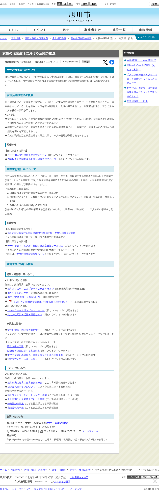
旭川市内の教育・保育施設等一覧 (24, 382)
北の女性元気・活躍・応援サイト (24, 314)
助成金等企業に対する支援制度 (23, 350)
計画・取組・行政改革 (36, 38)
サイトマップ (74, 489)
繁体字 (22, 4)
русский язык (43, 4)
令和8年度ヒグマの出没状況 (141, 60)
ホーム (3, 38)
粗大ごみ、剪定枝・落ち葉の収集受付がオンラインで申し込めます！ (142, 92)
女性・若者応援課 (57, 423)
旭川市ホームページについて (15, 489)
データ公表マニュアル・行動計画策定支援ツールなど (35, 245)
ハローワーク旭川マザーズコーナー (26, 310)
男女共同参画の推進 (81, 38)
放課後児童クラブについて (21, 386)
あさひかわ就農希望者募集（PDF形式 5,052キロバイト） (41, 302)
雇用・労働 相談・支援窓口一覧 (24, 297)
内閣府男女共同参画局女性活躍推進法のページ (31, 159)
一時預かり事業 (15, 403)
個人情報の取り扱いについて (49, 489)
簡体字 (13, 4)
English (3, 4)
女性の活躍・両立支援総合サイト (24, 329)
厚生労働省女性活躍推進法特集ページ (27, 154)
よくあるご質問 (62, 481)
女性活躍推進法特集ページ (30, 254)
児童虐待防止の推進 (137, 101)
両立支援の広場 (15, 346)
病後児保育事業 (15, 407)
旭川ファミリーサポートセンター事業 (27, 395)
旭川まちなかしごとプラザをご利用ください (30, 288)
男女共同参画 (59, 38)
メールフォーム (90, 431)
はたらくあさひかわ (17, 292)
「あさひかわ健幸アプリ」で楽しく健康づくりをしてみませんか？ (142, 78)
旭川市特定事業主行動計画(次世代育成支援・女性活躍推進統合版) (41, 233)
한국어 (31, 4)
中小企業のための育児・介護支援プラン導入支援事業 (35, 355)
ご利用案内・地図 (79, 477)
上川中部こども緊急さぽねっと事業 (26, 399)
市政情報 (16, 38)
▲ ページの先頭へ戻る (149, 470)
